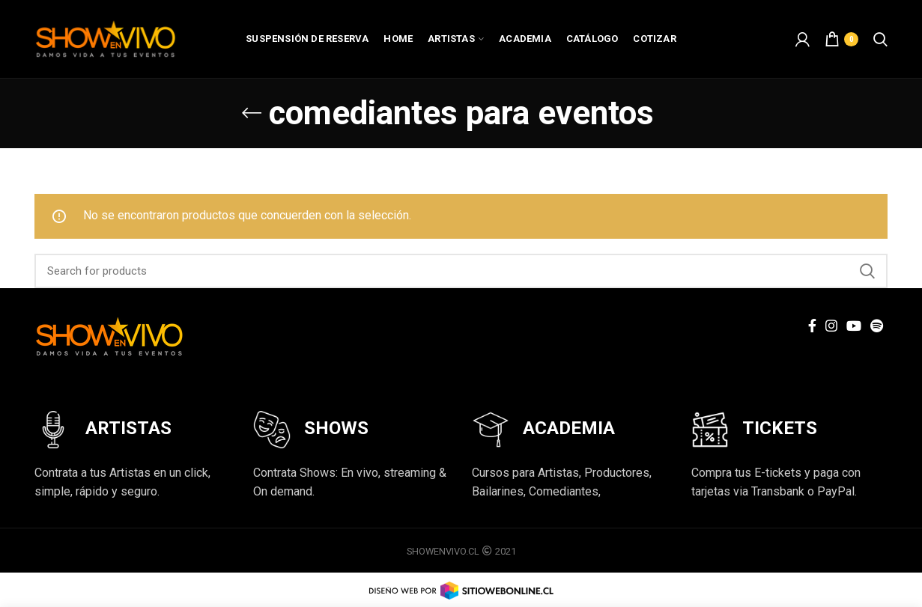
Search (867, 271)
